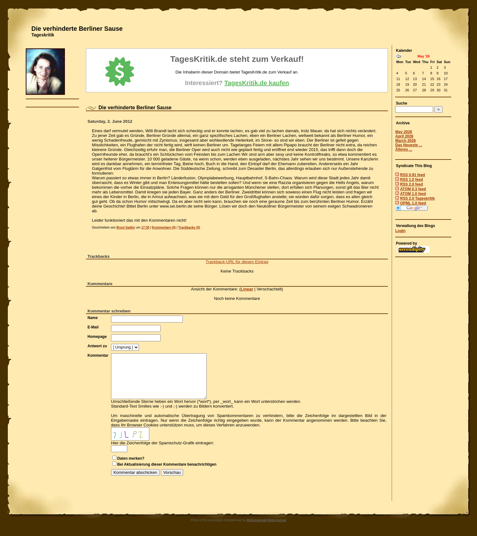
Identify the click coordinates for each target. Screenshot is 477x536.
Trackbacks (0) (189, 227)
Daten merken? (131, 458)
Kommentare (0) (164, 227)
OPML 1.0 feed (413, 203)
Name (92, 318)
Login (400, 231)
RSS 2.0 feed (411, 184)
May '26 (423, 56)
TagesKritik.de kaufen (256, 82)
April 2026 (404, 136)
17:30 (145, 227)
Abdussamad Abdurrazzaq (266, 520)
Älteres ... (403, 149)
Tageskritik (42, 34)
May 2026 (403, 132)
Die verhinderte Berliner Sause (77, 28)
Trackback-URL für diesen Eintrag (237, 261)
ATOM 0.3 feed (413, 189)
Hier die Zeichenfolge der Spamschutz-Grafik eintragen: (162, 443)
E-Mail (92, 327)
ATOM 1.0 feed (413, 194)
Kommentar (98, 355)
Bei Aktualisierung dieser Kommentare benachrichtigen (166, 464)
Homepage (97, 336)
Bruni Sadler (125, 227)
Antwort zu (97, 346)
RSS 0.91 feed (412, 175)
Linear (247, 289)
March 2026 (405, 140)
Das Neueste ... (408, 145)
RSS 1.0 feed (411, 179)
